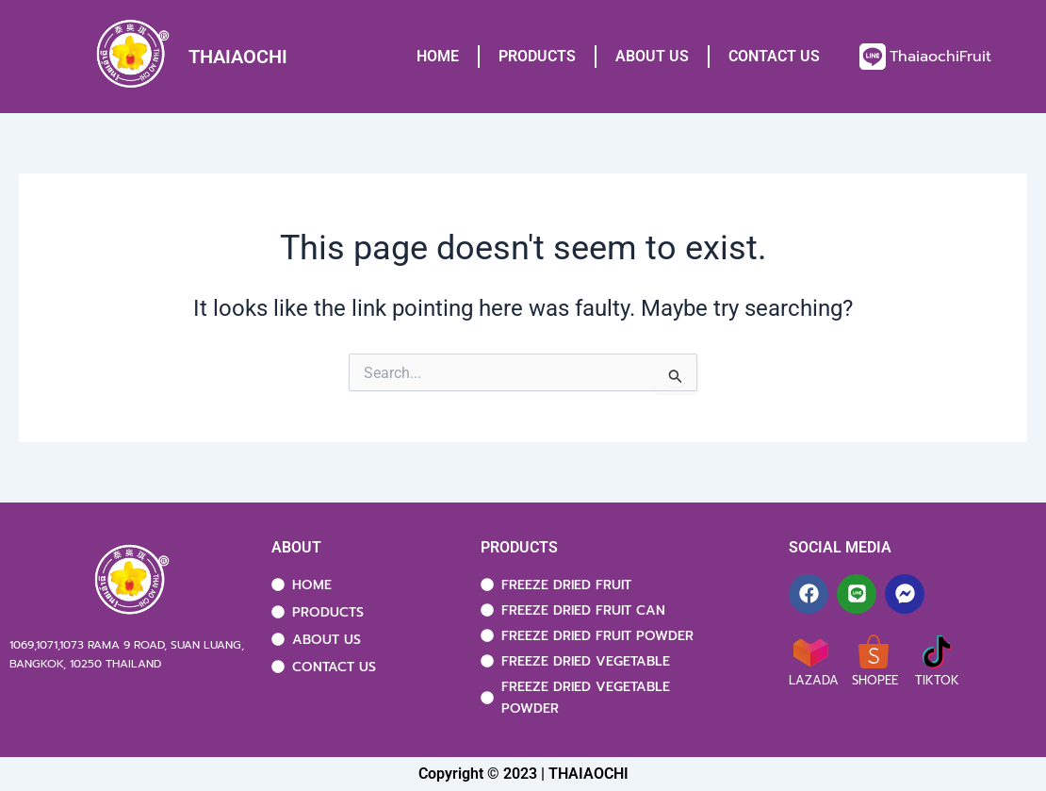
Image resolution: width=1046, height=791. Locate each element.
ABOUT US (652, 56)
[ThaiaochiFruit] (873, 56)
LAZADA (814, 680)
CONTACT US (774, 56)
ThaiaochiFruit (940, 56)
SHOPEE (875, 680)
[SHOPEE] (873, 651)
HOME (438, 56)
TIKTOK (937, 680)
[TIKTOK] (937, 651)
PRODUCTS (537, 56)
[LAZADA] (810, 651)
